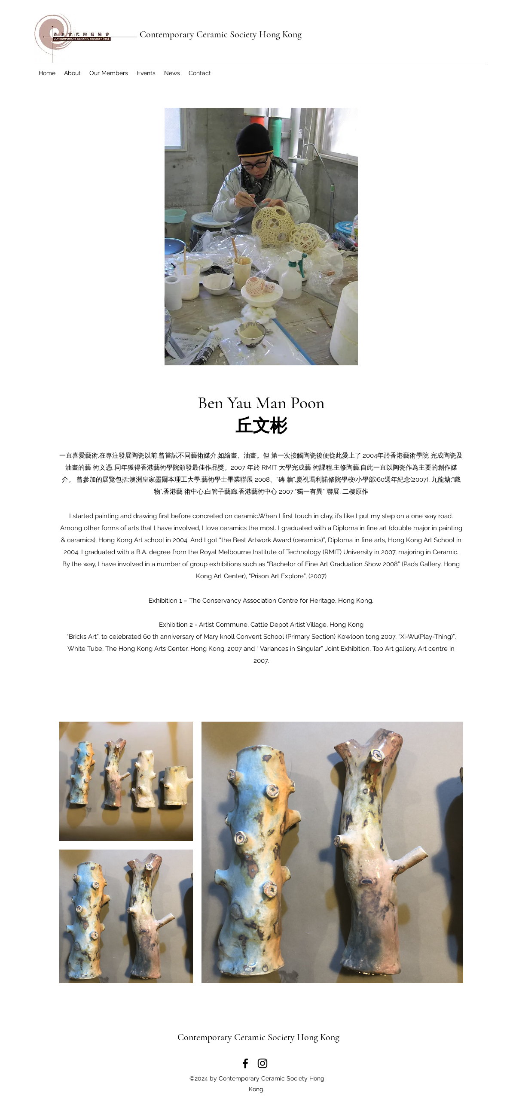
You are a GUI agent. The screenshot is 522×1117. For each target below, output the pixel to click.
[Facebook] (245, 1063)
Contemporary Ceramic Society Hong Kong (221, 34)
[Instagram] (262, 1063)
